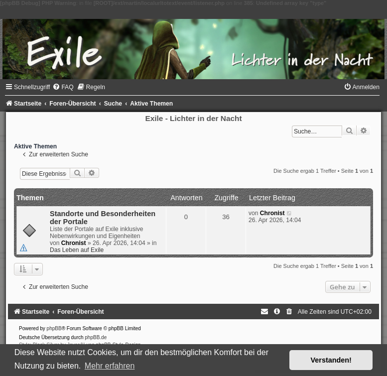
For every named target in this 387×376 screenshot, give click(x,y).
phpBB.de (96, 337)
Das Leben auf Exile (77, 250)
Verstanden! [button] (331, 360)
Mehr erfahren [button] (110, 366)
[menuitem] (62, 87)
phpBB (54, 328)
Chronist (73, 243)
